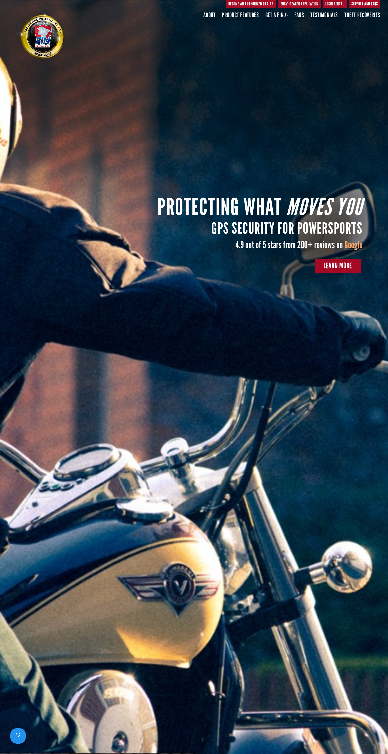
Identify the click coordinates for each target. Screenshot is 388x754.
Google (353, 245)
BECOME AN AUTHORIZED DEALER (250, 4)
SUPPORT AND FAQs (364, 4)
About (209, 15)
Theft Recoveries (362, 15)
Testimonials (324, 15)
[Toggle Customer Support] (18, 736)
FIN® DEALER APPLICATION (299, 4)
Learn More (338, 265)
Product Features (240, 15)
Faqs (299, 15)
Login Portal (334, 4)
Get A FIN (276, 15)
